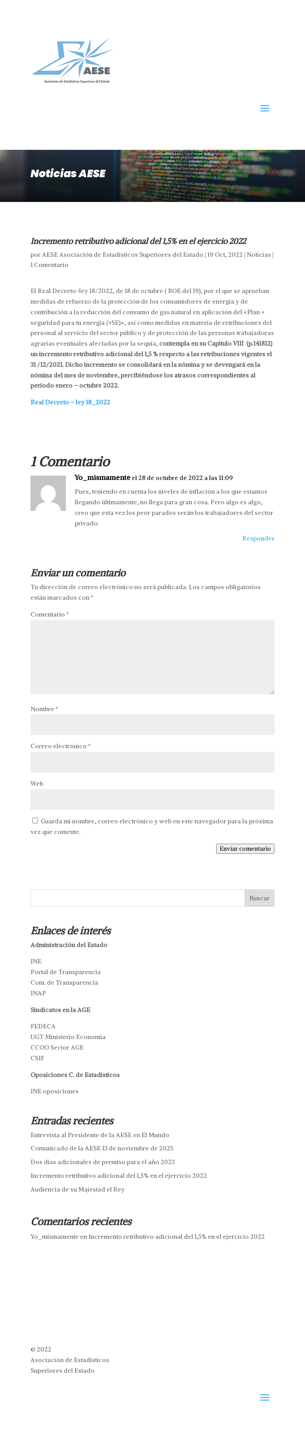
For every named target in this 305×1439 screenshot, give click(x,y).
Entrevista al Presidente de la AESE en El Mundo (99, 1135)
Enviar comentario (245, 849)
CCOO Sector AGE (57, 1047)
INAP (38, 993)
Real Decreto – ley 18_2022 (70, 402)
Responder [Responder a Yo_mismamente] (258, 538)
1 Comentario (49, 265)
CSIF (37, 1058)
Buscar (259, 898)
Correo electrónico (60, 746)
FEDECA (43, 1026)
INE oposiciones (54, 1091)
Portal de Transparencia (65, 972)
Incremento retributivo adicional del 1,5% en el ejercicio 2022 (118, 1176)
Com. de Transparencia (64, 982)
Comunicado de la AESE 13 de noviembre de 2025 (101, 1148)
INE (36, 961)
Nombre (44, 709)
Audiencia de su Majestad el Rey (77, 1189)
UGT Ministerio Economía (68, 1037)
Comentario (49, 614)
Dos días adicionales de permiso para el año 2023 (102, 1162)
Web (36, 784)
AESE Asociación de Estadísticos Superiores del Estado (122, 255)
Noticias (259, 255)
